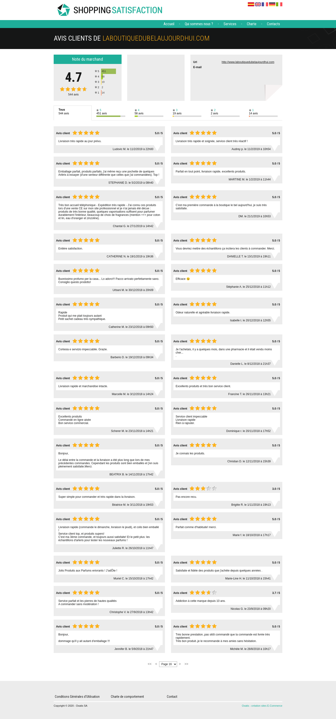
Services (230, 24)
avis (73, 94)
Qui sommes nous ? (199, 24)
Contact (172, 696)
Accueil (169, 24)
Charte (251, 24)
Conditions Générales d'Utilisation (77, 696)
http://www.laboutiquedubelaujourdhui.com (248, 62)
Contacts (273, 24)
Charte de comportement (127, 696)
